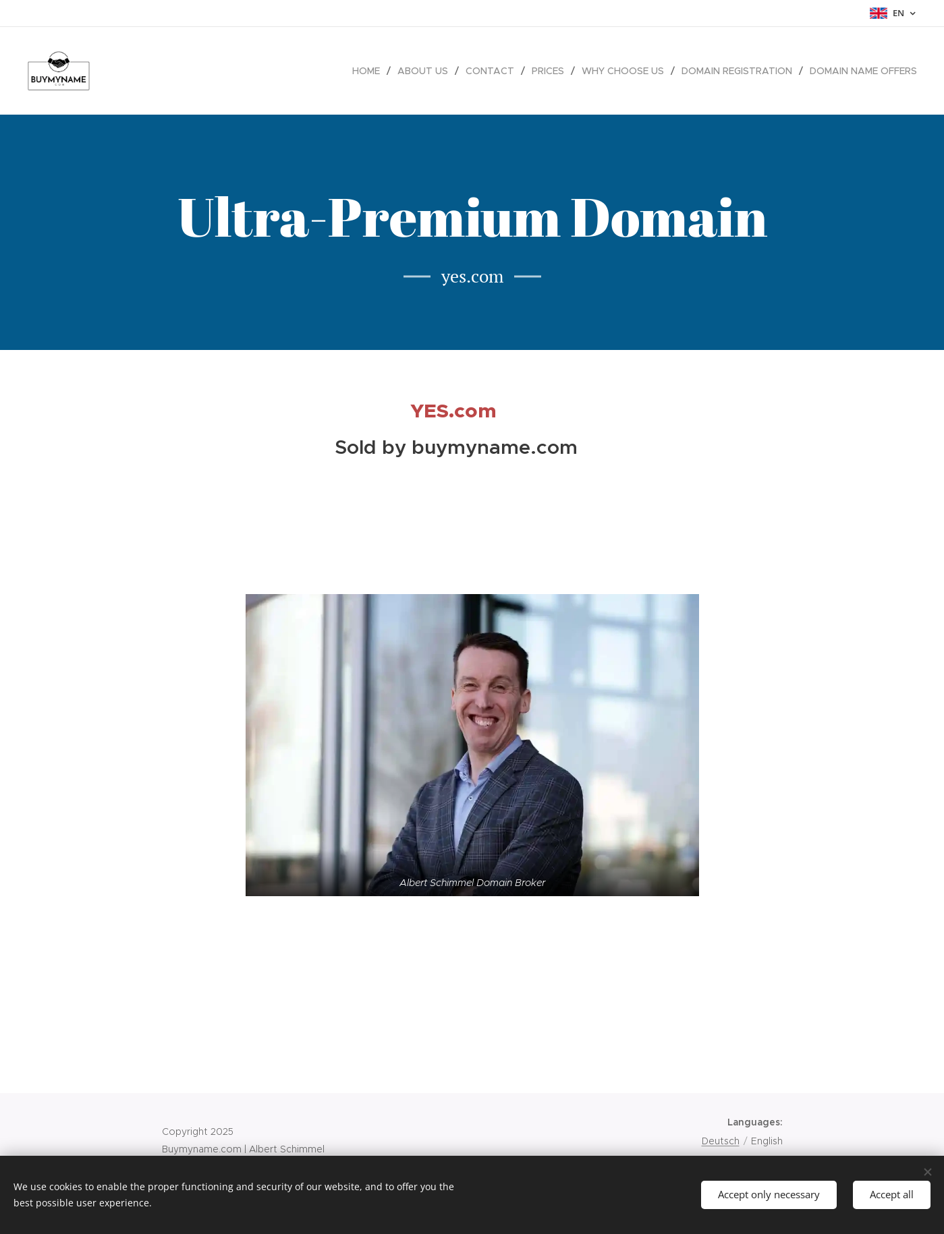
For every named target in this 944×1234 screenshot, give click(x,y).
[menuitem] (370, 71)
